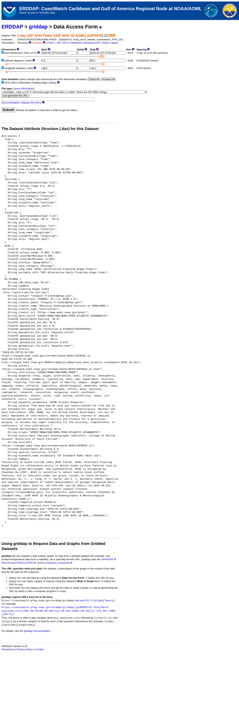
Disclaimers (8, 649)
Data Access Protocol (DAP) (19, 562)
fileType (97, 600)
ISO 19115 (63, 42)
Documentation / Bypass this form (21, 102)
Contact (39, 649)
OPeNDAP (108, 559)
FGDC (51, 42)
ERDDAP (12, 27)
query (110, 600)
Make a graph (110, 42)
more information (23, 88)
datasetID (82, 600)
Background (92, 42)
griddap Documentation (37, 631)
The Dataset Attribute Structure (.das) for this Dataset (50, 129)
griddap (38, 27)
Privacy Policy (25, 649)
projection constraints (59, 562)
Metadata (76, 42)
